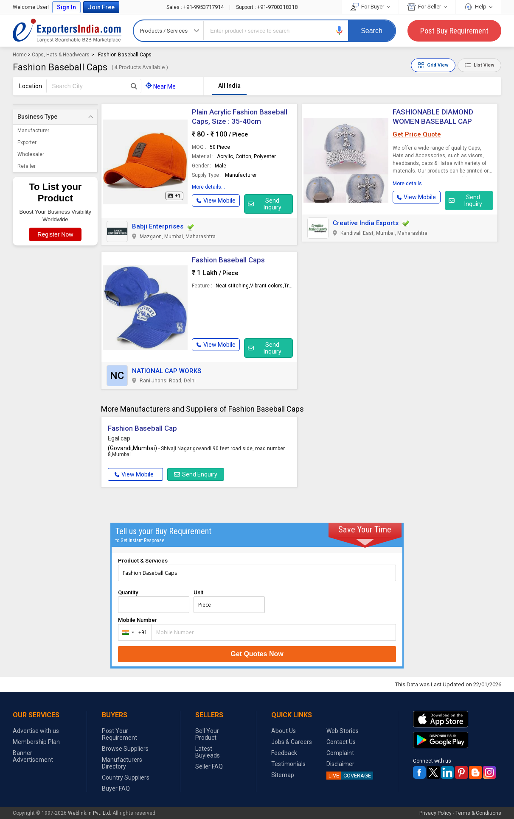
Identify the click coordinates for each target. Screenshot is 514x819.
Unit (198, 592)
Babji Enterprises (157, 226)
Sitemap (282, 775)
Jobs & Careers (291, 741)
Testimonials (288, 763)
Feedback (284, 752)
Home (20, 55)
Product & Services (143, 560)
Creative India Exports (366, 223)
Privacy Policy (435, 813)
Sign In (66, 7)
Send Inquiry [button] (264, 204)
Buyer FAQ (116, 788)
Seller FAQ (209, 766)
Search (371, 30)
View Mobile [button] (134, 474)
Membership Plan (36, 741)
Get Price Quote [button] (417, 134)
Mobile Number (137, 620)
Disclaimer (340, 763)
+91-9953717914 (195, 7)
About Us (283, 730)
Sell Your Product (207, 734)
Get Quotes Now (256, 653)
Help (478, 6)
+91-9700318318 (267, 7)
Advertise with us (36, 730)
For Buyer (370, 6)
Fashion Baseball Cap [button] (142, 428)
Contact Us (341, 741)
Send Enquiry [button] (195, 474)
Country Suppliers (125, 777)
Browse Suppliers (125, 748)
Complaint (340, 752)
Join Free (101, 7)
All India (229, 85)
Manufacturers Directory (122, 763)
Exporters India (67, 30)
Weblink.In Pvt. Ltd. (89, 813)
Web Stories (342, 730)
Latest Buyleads (207, 752)
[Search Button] (133, 86)
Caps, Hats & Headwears (61, 55)
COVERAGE (348, 776)
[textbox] (93, 86)
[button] (339, 30)
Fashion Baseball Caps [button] (228, 260)
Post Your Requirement (119, 734)
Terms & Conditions (478, 813)
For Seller (427, 6)
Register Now (55, 234)
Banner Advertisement (33, 756)
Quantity (128, 592)
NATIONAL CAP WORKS (166, 371)
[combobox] (133, 632)
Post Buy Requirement (454, 30)
